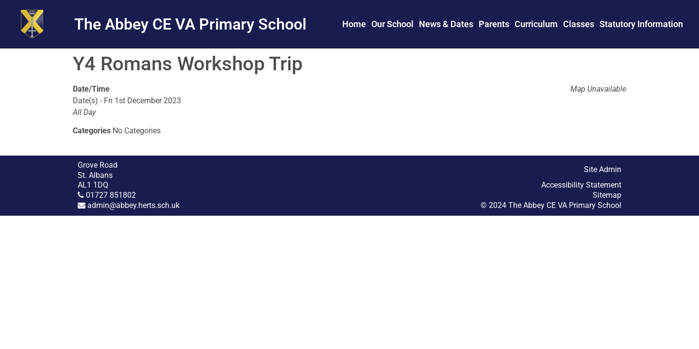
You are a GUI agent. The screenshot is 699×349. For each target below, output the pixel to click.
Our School (392, 24)
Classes (578, 24)
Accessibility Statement (581, 185)
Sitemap (607, 195)
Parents (494, 24)
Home (354, 24)
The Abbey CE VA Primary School (190, 24)
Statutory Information (641, 24)
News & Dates (446, 24)
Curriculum (536, 24)
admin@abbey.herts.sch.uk (133, 205)
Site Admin (602, 169)
